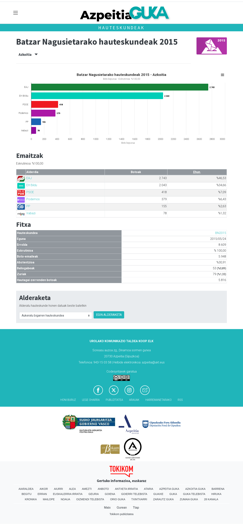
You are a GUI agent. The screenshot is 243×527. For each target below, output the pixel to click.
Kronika (31, 499)
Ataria (148, 488)
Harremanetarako (158, 400)
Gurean (122, 507)
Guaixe (158, 493)
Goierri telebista (134, 493)
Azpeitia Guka (169, 488)
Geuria (93, 493)
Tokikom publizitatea (121, 514)
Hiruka (216, 493)
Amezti (87, 488)
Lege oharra (91, 400)
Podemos (33, 199)
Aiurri (58, 488)
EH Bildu (31, 185)
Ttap (136, 507)
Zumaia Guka (189, 499)
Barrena (217, 488)
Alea (72, 488)
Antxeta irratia (126, 488)
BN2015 (220, 233)
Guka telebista (194, 493)
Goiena (110, 493)
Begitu (27, 493)
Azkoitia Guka (195, 488)
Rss (180, 400)
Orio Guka (117, 499)
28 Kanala (211, 499)
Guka (173, 493)
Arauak (134, 400)
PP (28, 206)
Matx (107, 507)
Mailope (49, 499)
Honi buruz (68, 400)
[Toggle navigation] (16, 12)
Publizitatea (114, 400)
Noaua (65, 499)
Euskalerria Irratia (67, 493)
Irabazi (31, 213)
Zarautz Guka (163, 499)
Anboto (103, 488)
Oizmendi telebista (90, 499)
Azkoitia (28, 54)
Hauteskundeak (121, 28)
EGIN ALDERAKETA (109, 315)
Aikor (43, 488)
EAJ (29, 178)
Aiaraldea (26, 488)
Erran (42, 493)
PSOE (30, 192)
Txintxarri (139, 499)
